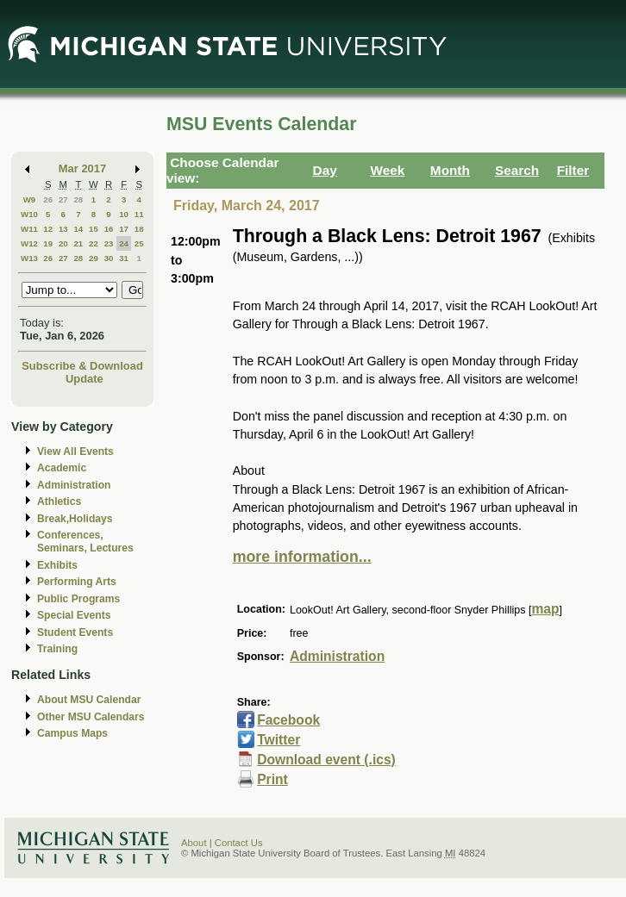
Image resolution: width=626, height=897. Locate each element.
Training (57, 649)
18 (139, 229)
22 (93, 243)
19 (48, 243)
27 (63, 199)
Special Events (73, 615)
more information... (302, 556)
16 (109, 229)
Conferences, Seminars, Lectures (85, 541)
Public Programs (78, 599)
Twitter (278, 739)
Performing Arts (76, 582)
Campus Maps (72, 733)
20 (63, 243)
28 (78, 199)
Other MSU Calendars (91, 717)
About (194, 843)
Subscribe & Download (82, 365)
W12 (29, 243)
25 (139, 243)
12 (48, 229)
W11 (29, 229)
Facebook (288, 720)
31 (123, 258)
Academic (61, 468)
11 (139, 214)
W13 (29, 258)
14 (78, 229)
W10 (29, 214)
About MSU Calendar (89, 700)
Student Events (75, 632)
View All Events (75, 451)
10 (123, 214)
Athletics (59, 501)
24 (123, 243)
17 (123, 229)
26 (48, 199)
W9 (29, 199)
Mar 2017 (82, 168)
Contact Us (239, 843)
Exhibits (57, 565)
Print (272, 779)
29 (93, 258)
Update (84, 378)
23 (109, 243)
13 (63, 229)
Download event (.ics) (326, 759)
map (545, 608)
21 (78, 243)
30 (109, 258)
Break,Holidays (75, 519)
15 (93, 229)
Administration (73, 485)
